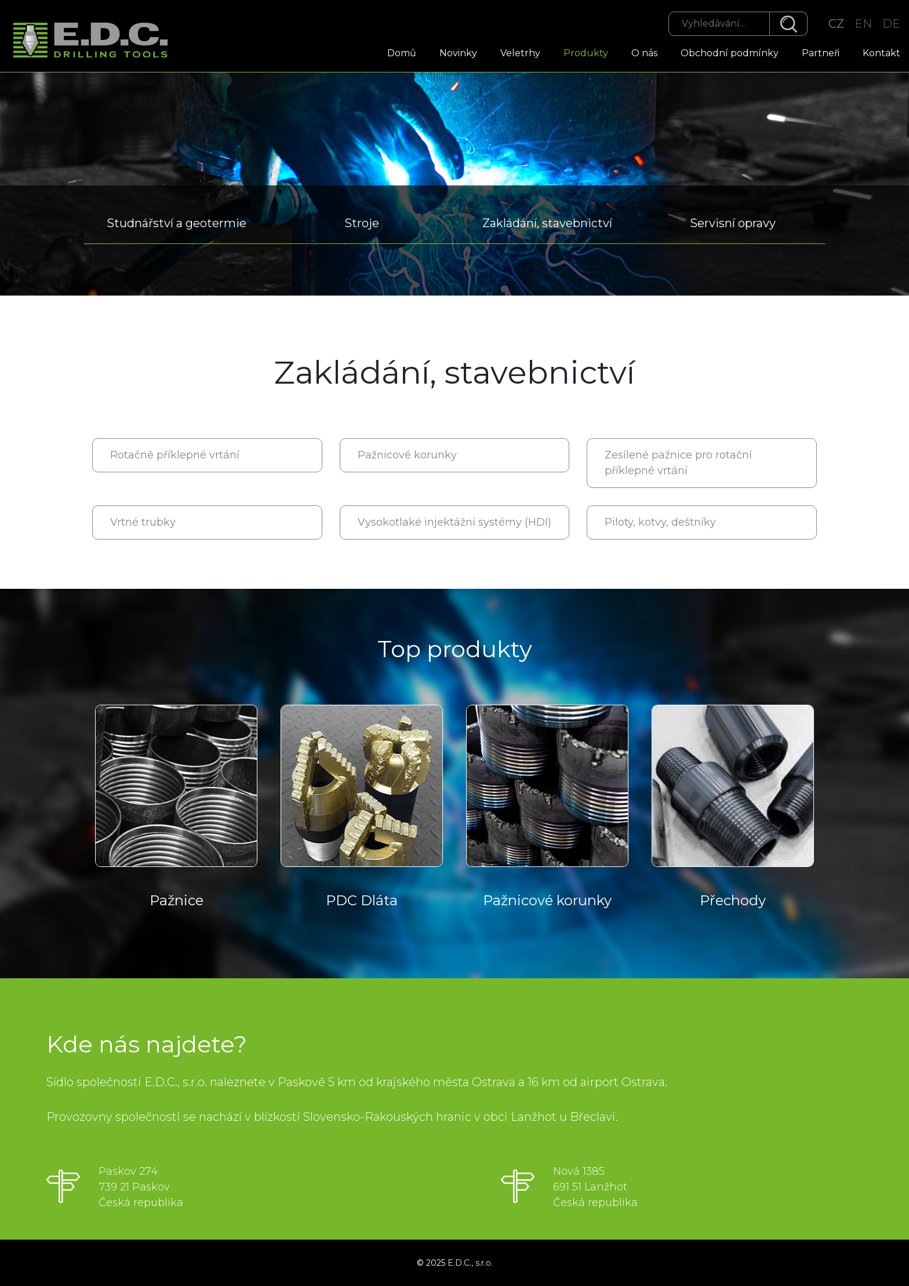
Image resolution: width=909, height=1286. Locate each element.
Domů (401, 53)
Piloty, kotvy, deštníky (660, 522)
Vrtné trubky (143, 522)
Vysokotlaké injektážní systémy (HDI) (454, 522)
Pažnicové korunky (407, 455)
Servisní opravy (733, 223)
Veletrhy (520, 53)
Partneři (820, 53)
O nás (644, 53)
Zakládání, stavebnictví (547, 223)
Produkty (585, 53)
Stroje (361, 223)
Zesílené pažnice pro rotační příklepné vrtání (678, 463)
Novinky (458, 53)
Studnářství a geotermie (176, 223)
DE (891, 24)
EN (863, 24)
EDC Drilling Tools (96, 40)
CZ (836, 24)
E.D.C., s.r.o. (470, 1263)
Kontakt (881, 53)
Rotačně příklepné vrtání (174, 455)
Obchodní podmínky (730, 53)
